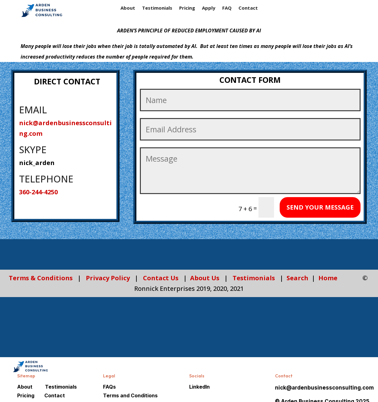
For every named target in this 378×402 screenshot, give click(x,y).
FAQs (109, 387)
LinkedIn (199, 387)
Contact (248, 8)
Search (297, 278)
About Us (204, 278)
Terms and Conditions (130, 395)
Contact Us (161, 278)
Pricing (187, 8)
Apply (208, 8)
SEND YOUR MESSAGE (320, 207)
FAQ (227, 8)
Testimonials (157, 8)
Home (327, 278)
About (127, 8)
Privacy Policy (108, 278)
